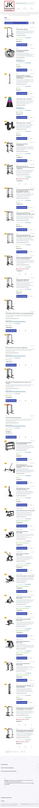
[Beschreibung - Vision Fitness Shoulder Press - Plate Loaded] (33, 658)
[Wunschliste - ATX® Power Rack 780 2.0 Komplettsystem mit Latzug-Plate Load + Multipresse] (19, 184)
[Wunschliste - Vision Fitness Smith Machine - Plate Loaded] (28, 680)
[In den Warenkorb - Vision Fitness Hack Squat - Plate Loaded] (21, 548)
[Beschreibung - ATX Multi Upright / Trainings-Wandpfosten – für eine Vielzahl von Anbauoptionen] (33, 93)
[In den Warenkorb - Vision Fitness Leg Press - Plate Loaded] (21, 591)
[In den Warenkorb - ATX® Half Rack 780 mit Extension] (11, 437)
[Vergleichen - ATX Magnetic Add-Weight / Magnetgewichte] (31, 70)
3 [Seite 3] (12, 751)
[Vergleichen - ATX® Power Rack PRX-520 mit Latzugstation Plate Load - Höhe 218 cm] (31, 251)
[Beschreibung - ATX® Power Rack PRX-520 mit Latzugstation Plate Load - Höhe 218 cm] (33, 251)
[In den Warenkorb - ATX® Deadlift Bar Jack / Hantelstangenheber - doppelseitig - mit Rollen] (21, 482)
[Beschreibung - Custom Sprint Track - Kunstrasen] (33, 117)
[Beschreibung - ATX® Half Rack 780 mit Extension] (32, 437)
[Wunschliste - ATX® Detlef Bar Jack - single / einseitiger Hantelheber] (28, 505)
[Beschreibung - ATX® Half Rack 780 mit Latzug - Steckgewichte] (32, 365)
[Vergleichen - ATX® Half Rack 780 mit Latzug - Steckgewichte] (26, 365)
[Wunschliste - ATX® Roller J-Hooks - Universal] (28, 138)
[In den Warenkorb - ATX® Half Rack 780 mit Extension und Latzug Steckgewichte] (11, 330)
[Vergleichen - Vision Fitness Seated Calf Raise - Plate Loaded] (31, 635)
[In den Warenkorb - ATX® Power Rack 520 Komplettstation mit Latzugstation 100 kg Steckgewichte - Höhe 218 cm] (21, 207)
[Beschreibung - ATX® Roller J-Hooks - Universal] (33, 138)
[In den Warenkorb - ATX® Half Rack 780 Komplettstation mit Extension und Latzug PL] (11, 400)
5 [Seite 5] (17, 751)
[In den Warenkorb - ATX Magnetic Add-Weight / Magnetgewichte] (21, 70)
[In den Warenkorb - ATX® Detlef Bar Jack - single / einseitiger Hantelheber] (21, 505)
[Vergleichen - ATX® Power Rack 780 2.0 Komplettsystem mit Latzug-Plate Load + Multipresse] (25, 184)
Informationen (4, 764)
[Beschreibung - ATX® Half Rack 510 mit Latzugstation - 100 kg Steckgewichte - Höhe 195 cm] (31, 746)
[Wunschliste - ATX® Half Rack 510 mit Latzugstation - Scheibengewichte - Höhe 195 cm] (19, 724)
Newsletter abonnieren (6, 797)
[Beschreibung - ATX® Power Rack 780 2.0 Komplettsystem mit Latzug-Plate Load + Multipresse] (31, 184)
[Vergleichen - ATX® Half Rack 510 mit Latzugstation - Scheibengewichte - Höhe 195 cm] (25, 724)
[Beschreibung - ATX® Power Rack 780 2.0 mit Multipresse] (33, 160)
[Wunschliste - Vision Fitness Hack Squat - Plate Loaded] (28, 548)
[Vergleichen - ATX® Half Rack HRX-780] (31, 44)
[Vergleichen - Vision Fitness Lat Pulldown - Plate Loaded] (31, 570)
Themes (3, 801)
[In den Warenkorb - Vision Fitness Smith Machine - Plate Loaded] (21, 680)
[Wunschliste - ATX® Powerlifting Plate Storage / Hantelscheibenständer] (28, 459)
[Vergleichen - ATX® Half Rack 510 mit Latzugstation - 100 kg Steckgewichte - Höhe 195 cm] (25, 746)
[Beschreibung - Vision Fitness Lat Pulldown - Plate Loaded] (33, 570)
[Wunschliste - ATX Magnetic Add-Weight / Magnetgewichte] (28, 70)
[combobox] (25, 3)
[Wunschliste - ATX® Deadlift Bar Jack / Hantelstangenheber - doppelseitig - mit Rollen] (28, 482)
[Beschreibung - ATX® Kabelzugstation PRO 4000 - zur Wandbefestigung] (33, 702)
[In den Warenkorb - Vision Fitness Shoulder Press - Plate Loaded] (21, 658)
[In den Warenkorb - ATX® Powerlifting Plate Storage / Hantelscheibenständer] (21, 459)
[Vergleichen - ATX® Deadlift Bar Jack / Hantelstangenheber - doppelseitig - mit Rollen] (31, 482)
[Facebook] (15, 759)
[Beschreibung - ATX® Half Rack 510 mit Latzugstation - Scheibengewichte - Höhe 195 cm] (31, 724)
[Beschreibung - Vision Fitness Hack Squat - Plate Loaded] (33, 548)
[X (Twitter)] (18, 759)
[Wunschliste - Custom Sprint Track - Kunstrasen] (28, 117)
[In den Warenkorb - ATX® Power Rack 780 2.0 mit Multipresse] (21, 160)
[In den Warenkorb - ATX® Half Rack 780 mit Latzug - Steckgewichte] (11, 365)
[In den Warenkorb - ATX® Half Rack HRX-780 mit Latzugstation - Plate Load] (21, 296)
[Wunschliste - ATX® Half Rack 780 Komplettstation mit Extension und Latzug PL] (20, 400)
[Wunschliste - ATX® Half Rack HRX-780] (28, 44)
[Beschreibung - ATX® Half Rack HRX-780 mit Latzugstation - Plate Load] (33, 296)
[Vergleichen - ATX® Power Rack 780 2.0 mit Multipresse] (31, 160)
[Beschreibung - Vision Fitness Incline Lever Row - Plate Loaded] (33, 613)
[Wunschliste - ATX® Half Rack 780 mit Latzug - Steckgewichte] (20, 365)
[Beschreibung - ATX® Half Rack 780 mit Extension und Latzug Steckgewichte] (32, 330)
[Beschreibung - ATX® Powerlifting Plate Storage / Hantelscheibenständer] (33, 459)
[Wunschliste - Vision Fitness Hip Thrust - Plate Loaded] (28, 526)
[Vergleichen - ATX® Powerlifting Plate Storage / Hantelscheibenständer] (31, 459)
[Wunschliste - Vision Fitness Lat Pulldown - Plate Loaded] (28, 570)
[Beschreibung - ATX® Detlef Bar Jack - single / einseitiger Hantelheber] (33, 505)
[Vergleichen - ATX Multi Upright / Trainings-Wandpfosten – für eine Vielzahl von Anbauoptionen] (31, 93)
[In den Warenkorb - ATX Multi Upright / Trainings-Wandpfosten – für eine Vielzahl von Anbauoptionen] (21, 93)
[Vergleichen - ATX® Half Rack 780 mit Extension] (26, 437)
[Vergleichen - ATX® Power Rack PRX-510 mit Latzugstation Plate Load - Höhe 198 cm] (31, 229)
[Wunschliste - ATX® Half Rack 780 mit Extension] (20, 437)
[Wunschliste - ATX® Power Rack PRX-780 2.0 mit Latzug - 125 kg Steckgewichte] (19, 274)
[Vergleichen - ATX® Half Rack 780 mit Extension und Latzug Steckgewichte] (26, 330)
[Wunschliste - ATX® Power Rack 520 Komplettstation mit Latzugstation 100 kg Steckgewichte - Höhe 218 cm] (28, 207)
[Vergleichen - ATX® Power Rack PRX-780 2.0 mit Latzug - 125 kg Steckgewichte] (25, 274)
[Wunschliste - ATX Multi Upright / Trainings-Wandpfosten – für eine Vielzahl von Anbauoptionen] (28, 93)
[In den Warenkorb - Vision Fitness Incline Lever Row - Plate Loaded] (21, 613)
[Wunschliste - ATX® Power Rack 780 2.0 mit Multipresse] (28, 160)
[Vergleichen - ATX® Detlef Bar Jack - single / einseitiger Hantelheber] (31, 505)
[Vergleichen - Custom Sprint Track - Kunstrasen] (31, 117)
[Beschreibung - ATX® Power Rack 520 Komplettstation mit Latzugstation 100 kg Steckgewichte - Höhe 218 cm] (33, 207)
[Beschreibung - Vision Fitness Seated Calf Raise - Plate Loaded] (33, 635)
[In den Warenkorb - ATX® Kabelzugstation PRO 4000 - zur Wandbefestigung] (21, 702)
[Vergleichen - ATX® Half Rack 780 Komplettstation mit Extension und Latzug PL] (26, 400)
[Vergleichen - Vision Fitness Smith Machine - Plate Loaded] (31, 680)
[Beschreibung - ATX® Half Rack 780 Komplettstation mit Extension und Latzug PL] (32, 400)
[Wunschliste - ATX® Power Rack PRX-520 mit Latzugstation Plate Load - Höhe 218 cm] (28, 251)
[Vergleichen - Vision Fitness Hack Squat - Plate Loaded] (31, 548)
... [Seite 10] (19, 751)
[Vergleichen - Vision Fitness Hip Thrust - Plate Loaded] (31, 526)
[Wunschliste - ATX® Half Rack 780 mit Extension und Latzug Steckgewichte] (20, 330)
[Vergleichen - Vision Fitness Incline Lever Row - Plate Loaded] (31, 613)
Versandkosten (28, 37)
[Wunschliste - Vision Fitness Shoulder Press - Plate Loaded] (28, 658)
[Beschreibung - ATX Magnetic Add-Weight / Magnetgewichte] (33, 70)
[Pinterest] (24, 759)
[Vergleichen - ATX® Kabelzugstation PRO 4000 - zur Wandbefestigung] (31, 702)
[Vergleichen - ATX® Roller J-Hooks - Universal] (31, 138)
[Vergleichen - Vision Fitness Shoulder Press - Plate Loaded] (31, 658)
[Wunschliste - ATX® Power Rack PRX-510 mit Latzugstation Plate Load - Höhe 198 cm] (28, 229)
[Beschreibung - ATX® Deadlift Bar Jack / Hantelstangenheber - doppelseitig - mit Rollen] (33, 482)
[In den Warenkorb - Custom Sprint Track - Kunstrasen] (21, 117)
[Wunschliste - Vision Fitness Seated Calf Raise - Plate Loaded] (28, 635)
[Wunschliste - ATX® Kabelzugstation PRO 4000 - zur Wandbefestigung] (28, 702)
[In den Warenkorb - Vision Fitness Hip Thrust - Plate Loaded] (21, 526)
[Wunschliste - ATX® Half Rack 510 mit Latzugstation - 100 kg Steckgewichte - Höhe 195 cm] (19, 746)
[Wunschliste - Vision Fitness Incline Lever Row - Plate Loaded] (28, 613)
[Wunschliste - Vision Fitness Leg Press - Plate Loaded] (28, 591)
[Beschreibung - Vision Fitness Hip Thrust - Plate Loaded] (33, 526)
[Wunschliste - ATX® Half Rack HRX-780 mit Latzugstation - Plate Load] (28, 296)
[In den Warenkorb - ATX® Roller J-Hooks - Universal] (21, 138)
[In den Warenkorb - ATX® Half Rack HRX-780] (21, 44)
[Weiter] (24, 752)
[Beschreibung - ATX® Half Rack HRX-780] (33, 44)
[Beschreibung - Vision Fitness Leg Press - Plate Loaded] (33, 591)
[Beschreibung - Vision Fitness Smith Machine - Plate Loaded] (33, 680)
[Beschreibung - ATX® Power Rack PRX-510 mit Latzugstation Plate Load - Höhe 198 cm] (33, 229)
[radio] (31, 23)
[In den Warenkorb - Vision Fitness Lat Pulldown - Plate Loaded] (21, 570)
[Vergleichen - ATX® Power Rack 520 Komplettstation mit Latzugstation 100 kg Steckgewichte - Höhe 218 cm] (31, 207)
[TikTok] (21, 759)
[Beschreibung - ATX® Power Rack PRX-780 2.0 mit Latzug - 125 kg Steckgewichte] (31, 274)
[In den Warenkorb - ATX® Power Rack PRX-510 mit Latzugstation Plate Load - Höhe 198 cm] (21, 229)
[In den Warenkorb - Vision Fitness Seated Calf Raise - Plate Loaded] (21, 635)
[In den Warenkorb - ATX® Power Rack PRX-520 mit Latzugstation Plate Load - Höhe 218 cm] (21, 251)
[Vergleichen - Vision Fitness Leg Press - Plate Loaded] (31, 591)
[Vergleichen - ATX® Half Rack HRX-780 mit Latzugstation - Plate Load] (31, 296)
